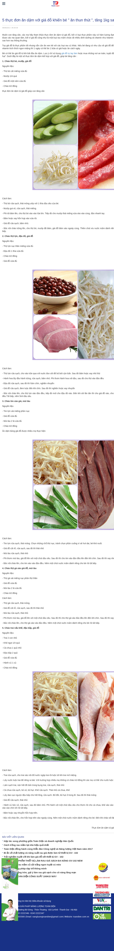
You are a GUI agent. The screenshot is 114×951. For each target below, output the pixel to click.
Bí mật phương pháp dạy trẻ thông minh (25, 868)
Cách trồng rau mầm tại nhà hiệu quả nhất (26, 845)
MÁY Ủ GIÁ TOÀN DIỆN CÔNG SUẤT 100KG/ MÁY (30, 876)
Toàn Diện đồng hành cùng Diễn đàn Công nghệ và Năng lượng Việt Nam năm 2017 (48, 849)
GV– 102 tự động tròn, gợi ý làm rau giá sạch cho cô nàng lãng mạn (40, 872)
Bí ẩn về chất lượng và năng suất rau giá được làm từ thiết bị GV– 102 (41, 853)
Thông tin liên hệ (23, 900)
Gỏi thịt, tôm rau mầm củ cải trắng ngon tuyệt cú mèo (32, 864)
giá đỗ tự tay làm (69, 53)
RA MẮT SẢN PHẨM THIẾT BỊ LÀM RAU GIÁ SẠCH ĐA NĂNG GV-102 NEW (43, 860)
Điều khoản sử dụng (41, 900)
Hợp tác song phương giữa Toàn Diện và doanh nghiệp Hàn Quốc (39, 841)
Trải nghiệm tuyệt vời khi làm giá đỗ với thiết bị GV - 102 (33, 856)
